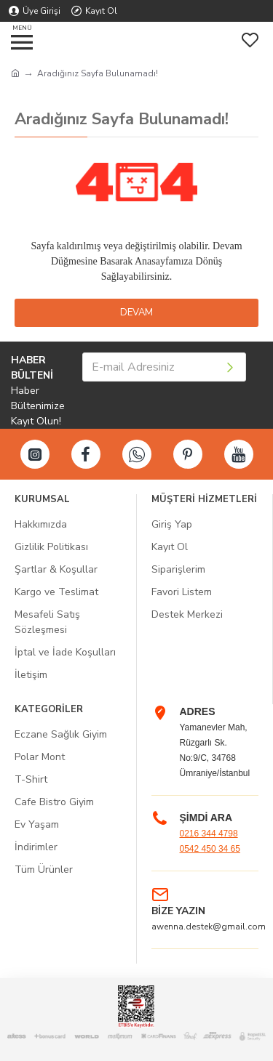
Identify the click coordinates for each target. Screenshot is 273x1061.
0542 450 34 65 (210, 849)
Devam (136, 312)
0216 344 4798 (209, 833)
